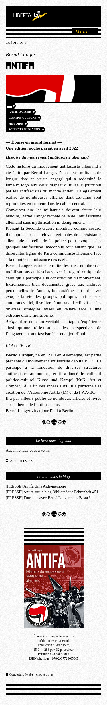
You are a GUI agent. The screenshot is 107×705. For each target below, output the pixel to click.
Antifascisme (20, 111)
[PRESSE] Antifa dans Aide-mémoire (36, 486)
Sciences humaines (25, 129)
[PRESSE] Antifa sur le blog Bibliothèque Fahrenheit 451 (52, 492)
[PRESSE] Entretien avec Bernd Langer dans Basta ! (48, 497)
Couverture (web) (31, 675)
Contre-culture (23, 117)
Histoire (16, 123)
